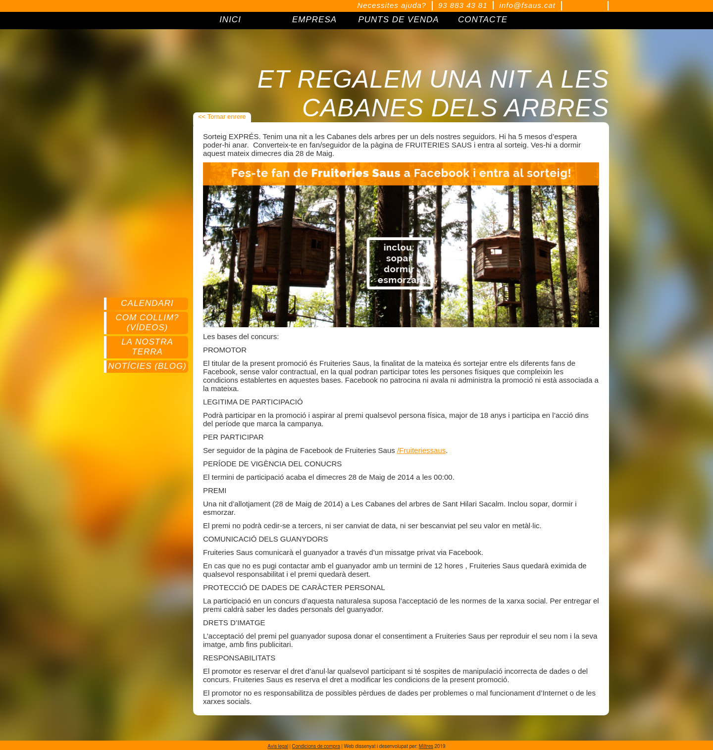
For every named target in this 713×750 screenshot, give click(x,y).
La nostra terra (147, 346)
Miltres (426, 746)
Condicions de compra (316, 746)
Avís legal (277, 746)
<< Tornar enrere (222, 116)
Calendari (147, 303)
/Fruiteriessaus (421, 450)
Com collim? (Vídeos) (147, 322)
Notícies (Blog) (147, 366)
